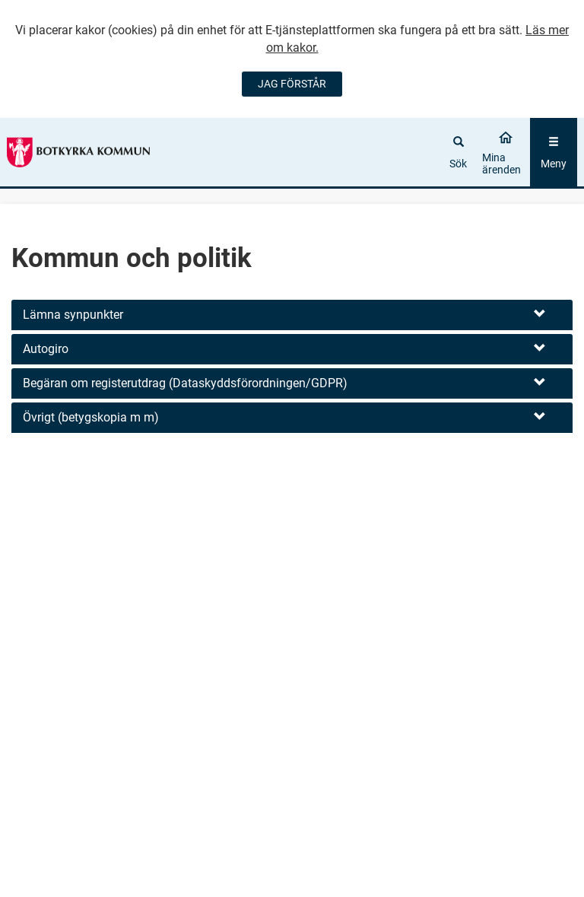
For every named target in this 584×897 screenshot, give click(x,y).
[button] (292, 315)
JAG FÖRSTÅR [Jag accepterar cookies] (292, 84)
